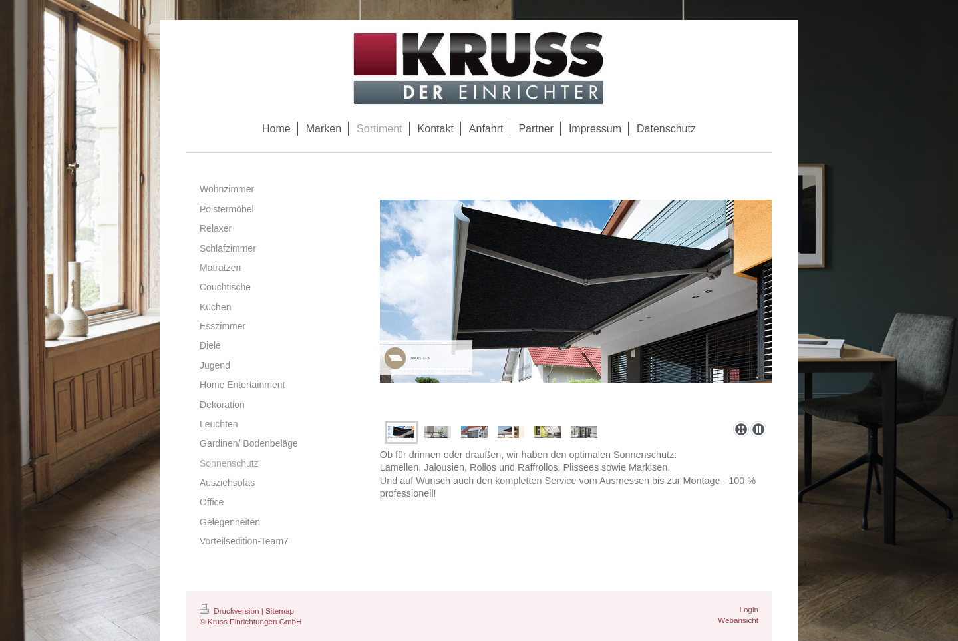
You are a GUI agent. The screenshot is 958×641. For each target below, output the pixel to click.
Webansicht (738, 620)
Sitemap (279, 610)
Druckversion (230, 610)
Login (748, 609)
